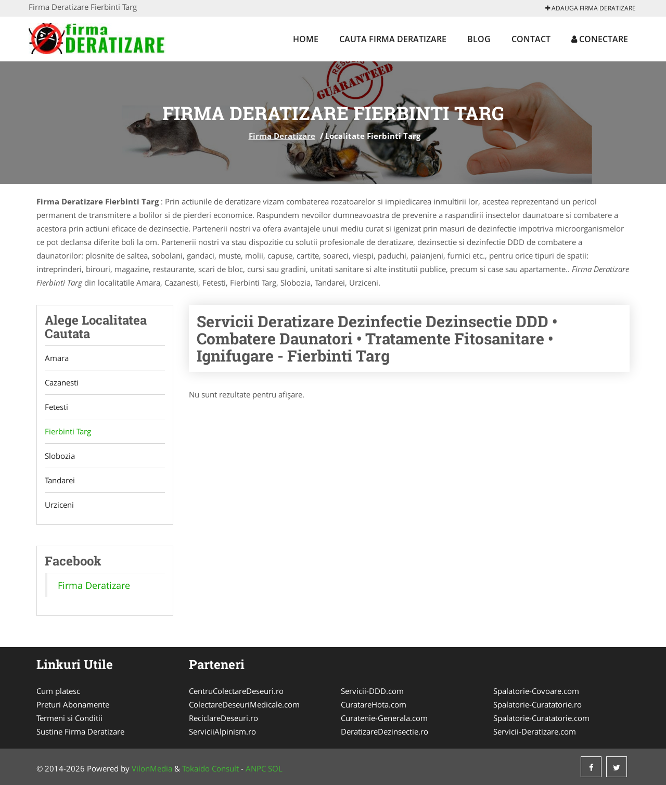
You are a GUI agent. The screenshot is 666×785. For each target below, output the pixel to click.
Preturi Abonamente (72, 704)
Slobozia (60, 456)
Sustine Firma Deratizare (80, 731)
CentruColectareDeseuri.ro (236, 691)
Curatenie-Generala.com (384, 718)
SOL (275, 768)
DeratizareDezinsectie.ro (384, 731)
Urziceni (59, 504)
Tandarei (60, 480)
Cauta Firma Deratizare (392, 39)
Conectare (599, 39)
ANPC (256, 768)
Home (305, 39)
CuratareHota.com (373, 704)
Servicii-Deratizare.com (534, 731)
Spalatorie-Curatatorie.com (541, 718)
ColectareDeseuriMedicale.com (244, 704)
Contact (530, 39)
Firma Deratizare (282, 136)
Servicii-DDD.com (372, 691)
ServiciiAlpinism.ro (222, 731)
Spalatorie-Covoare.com (536, 691)
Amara (57, 358)
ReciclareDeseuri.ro (223, 718)
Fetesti (56, 407)
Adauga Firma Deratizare (590, 8)
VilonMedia (152, 768)
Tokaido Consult (210, 768)
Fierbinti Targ (68, 431)
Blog (479, 39)
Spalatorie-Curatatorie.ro (537, 704)
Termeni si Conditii (69, 718)
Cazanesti (62, 382)
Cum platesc (58, 691)
